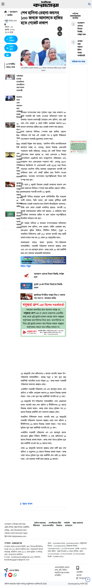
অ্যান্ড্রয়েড (81, 578)
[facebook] (5, 575)
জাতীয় (9, 15)
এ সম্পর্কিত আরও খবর (10, 66)
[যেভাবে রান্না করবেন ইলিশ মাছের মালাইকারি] (78, 48)
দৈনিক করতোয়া (40, 523)
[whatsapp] (15, 575)
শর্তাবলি (67, 523)
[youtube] (10, 575)
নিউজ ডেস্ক (10, 20)
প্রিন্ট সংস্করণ (10, 39)
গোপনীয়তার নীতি (55, 523)
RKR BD (84, 583)
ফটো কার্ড (9, 47)
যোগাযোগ (68, 525)
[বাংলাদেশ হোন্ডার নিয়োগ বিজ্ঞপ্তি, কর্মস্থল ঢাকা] (78, 29)
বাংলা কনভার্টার (48, 525)
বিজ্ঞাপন (59, 525)
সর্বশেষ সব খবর (78, 61)
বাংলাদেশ (13, 11)
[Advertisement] (56, 92)
